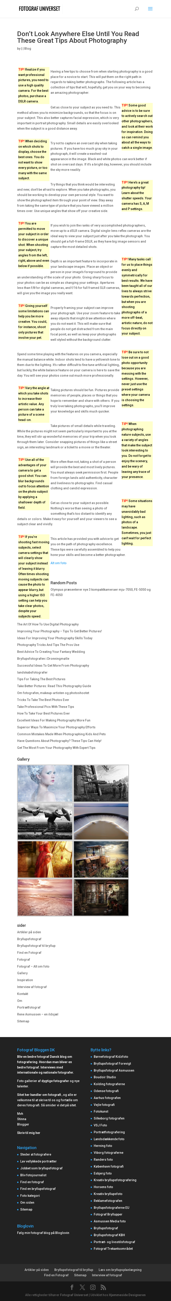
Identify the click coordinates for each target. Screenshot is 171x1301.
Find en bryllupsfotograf (38, 1189)
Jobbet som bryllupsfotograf (41, 1168)
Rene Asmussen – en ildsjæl (37, 1014)
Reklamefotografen (108, 1201)
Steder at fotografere (35, 1154)
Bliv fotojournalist (33, 1175)
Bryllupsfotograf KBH (109, 1235)
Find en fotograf (32, 1182)
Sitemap (23, 1021)
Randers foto (103, 1159)
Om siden (27, 1202)
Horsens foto (103, 1187)
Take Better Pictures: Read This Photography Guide (54, 686)
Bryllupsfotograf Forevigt (112, 1063)
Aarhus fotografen (107, 1098)
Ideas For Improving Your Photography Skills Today (54, 638)
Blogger (23, 1124)
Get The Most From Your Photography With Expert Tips (56, 748)
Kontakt (22, 994)
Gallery (22, 973)
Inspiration (25, 980)
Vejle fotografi (104, 1105)
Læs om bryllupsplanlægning (120, 1270)
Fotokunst (101, 1111)
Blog (27, 48)
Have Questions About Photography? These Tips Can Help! (59, 741)
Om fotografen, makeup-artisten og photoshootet (53, 693)
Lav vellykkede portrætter (38, 1161)
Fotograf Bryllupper (108, 1214)
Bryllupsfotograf (29, 939)
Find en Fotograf (29, 952)
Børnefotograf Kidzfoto (111, 1056)
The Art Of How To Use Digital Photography (48, 624)
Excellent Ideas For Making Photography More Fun (53, 720)
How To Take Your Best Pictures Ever (43, 713)
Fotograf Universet (74, 1295)
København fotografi (109, 1166)
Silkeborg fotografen (109, 1118)
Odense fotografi (106, 1091)
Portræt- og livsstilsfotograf (114, 1242)
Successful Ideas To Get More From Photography (53, 665)
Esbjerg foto (103, 1173)
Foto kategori (30, 1195)
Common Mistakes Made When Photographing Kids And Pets (61, 734)
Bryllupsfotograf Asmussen (114, 1070)
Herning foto (103, 1146)
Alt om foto (59, 563)
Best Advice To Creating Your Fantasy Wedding (51, 652)
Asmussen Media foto (110, 1221)
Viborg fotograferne (108, 1152)
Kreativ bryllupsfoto (108, 1194)
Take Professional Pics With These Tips (45, 707)
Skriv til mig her (28, 1133)
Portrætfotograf (29, 1007)
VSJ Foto (100, 1125)
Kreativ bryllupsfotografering (115, 1180)
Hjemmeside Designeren (127, 1295)
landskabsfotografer (32, 672)
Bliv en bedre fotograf (33, 1056)
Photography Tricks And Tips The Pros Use (48, 645)
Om (19, 1001)
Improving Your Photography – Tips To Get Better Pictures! (59, 631)
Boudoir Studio (105, 1077)
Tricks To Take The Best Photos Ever (43, 700)
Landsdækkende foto (109, 1139)
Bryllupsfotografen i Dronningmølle (43, 658)
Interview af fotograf (32, 987)
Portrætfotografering (109, 1132)
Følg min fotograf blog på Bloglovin (43, 1233)
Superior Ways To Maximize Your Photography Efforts (56, 727)
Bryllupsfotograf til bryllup (36, 946)
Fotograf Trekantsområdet (113, 1248)
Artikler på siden (29, 932)
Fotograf (23, 959)
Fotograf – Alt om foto (33, 966)
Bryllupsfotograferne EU (111, 1207)
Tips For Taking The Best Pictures (41, 679)
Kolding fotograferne (109, 1084)
